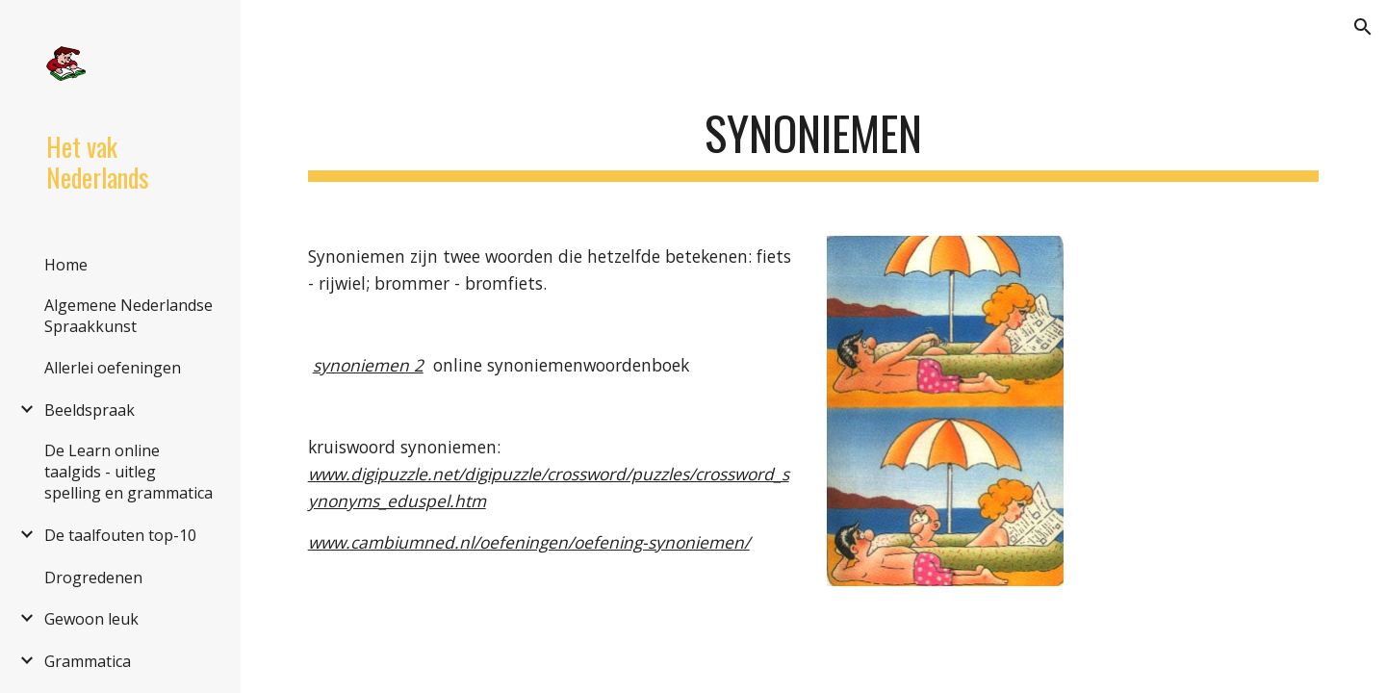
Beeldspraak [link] (89, 410)
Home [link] (66, 264)
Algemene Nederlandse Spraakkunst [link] (128, 316)
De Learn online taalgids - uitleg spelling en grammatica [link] (128, 471)
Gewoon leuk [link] (91, 618)
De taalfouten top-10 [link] (120, 535)
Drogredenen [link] (93, 577)
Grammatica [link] (87, 661)
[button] (1363, 27)
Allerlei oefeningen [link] (112, 367)
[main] (813, 135)
